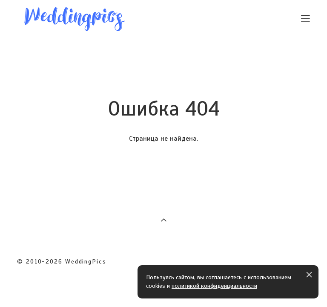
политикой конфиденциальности (214, 286)
